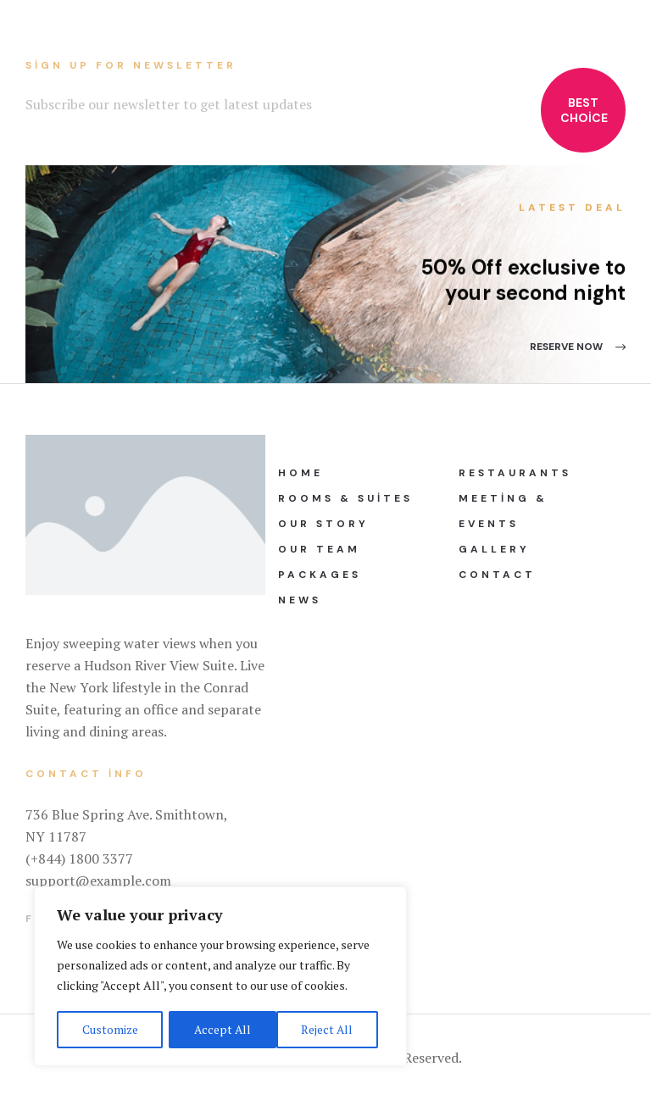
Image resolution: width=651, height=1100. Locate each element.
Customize (109, 1029)
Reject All (220, 1029)
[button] (578, 347)
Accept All (330, 1029)
